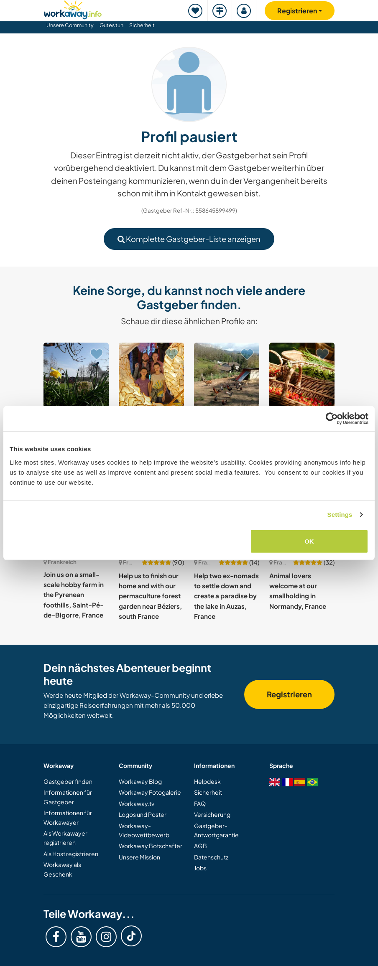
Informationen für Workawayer (67, 817)
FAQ (200, 803)
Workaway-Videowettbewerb (144, 830)
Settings (339, 514)
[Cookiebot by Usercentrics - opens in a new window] (331, 418)
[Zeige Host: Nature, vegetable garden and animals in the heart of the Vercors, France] (226, 375)
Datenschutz (211, 857)
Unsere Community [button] (70, 25)
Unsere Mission (139, 857)
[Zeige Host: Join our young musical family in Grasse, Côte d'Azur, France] (151, 375)
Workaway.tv (136, 803)
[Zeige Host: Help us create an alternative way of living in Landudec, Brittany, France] (76, 375)
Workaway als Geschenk (62, 869)
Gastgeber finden (67, 781)
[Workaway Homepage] (72, 9)
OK (309, 540)
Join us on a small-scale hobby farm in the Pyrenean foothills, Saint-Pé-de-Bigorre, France (73, 594)
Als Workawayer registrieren (65, 837)
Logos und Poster (142, 814)
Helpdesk (207, 781)
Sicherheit (142, 25)
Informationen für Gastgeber (67, 796)
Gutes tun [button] (111, 25)
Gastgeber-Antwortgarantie (216, 830)
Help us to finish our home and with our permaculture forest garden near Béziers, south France (150, 596)
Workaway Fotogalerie (150, 792)
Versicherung (212, 814)
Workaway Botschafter (150, 845)
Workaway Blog (140, 781)
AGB (200, 845)
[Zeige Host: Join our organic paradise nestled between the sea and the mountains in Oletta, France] (302, 375)
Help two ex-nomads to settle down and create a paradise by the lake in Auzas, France (226, 596)
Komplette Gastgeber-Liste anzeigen (189, 239)
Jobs (200, 868)
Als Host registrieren (70, 853)
